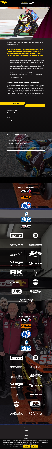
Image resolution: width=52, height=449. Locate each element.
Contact (26, 428)
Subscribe (26, 149)
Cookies (26, 435)
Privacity (26, 433)
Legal (26, 430)
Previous (16, 103)
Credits (26, 438)
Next (35, 105)
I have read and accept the (18, 143)
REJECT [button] (34, 446)
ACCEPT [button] (27, 446)
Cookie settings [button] (17, 446)
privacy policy (24, 143)
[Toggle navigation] (50, 3)
